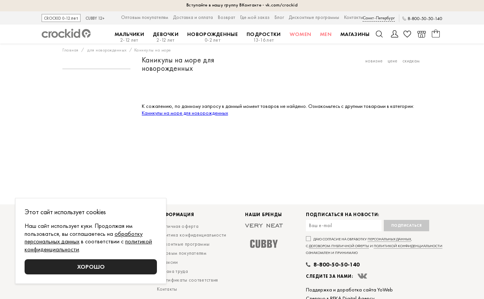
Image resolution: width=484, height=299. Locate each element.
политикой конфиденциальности (408, 245)
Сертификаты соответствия (187, 280)
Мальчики (129, 37)
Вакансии (167, 262)
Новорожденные (212, 37)
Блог (279, 17)
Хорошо (91, 267)
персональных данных (389, 239)
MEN (326, 34)
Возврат (226, 17)
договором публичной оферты (339, 245)
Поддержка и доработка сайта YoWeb (349, 289)
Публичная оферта (178, 226)
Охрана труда (172, 271)
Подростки (263, 37)
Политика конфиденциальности (191, 235)
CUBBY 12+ (95, 18)
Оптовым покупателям (144, 17)
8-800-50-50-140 (425, 19)
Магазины (354, 34)
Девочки (166, 37)
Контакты (353, 17)
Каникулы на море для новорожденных (185, 112)
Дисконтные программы (314, 17)
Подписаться (406, 225)
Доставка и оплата (193, 17)
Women (301, 34)
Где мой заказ (255, 17)
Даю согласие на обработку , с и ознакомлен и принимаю (374, 246)
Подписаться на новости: (342, 215)
